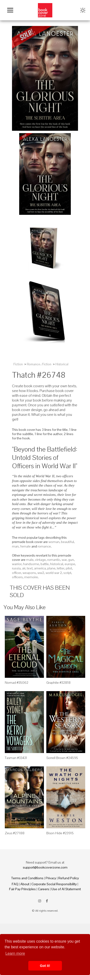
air (23, 568)
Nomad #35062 (16, 682)
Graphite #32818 (58, 682)
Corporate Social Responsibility (54, 884)
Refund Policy (68, 878)
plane (51, 568)
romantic (53, 560)
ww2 (40, 573)
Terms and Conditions (27, 878)
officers (17, 577)
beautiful (67, 542)
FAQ (15, 884)
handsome (31, 564)
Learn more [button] (15, 953)
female (25, 546)
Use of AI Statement (66, 889)
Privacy (51, 878)
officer (16, 573)
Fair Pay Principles (22, 889)
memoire (31, 577)
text (30, 568)
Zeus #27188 (14, 833)
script (67, 573)
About (24, 884)
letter (60, 568)
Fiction (18, 364)
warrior (17, 564)
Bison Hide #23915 (60, 833)
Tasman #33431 (16, 758)
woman (54, 542)
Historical (61, 364)
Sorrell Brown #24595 (62, 758)
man (15, 546)
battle (45, 564)
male (30, 560)
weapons (29, 573)
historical (56, 564)
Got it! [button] (45, 966)
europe (70, 564)
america (40, 568)
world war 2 (54, 573)
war (64, 560)
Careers (43, 889)
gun (71, 560)
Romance (33, 364)
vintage (40, 560)
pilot (69, 568)
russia (16, 568)
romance (44, 546)
